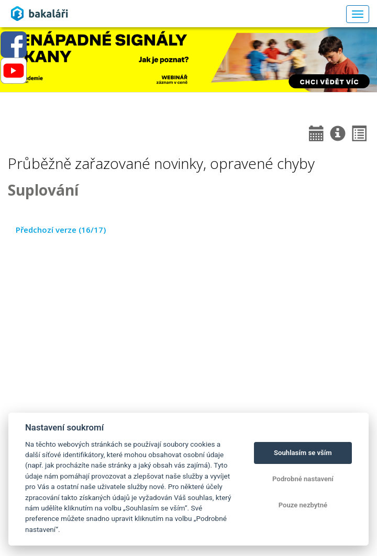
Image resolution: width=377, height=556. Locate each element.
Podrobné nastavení (303, 479)
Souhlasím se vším (303, 453)
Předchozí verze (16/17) (61, 229)
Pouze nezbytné (303, 505)
